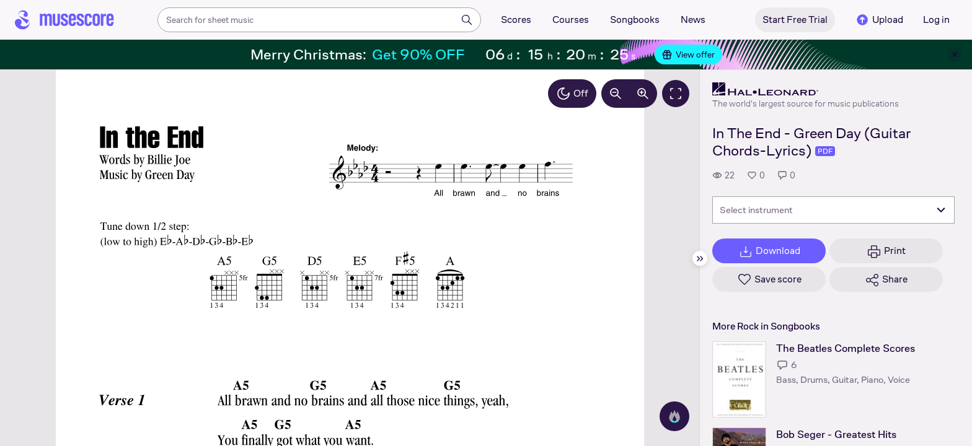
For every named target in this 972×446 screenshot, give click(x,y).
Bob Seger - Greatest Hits (836, 434)
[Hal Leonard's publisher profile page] (805, 89)
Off (572, 93)
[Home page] (64, 20)
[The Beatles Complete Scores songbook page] (739, 379)
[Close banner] (954, 54)
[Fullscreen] (675, 93)
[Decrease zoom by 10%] (615, 93)
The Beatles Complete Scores (845, 348)
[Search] (466, 20)
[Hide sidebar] (699, 258)
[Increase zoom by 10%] (642, 93)
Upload (879, 19)
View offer (688, 54)
